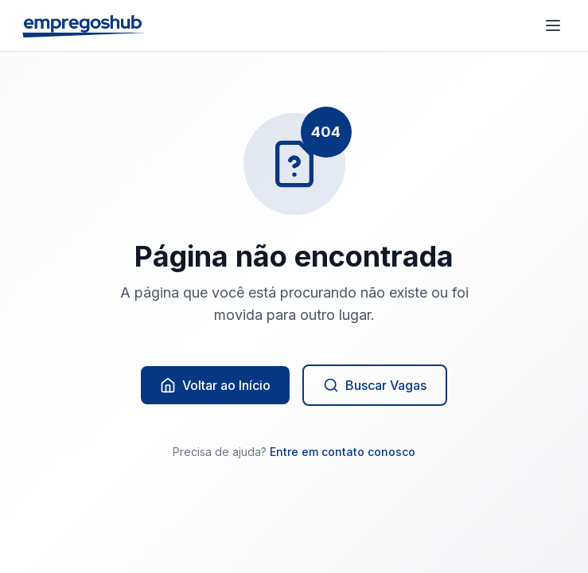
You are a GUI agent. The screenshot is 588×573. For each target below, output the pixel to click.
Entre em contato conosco (342, 451)
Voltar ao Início (215, 385)
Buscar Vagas (374, 385)
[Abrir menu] (553, 25)
